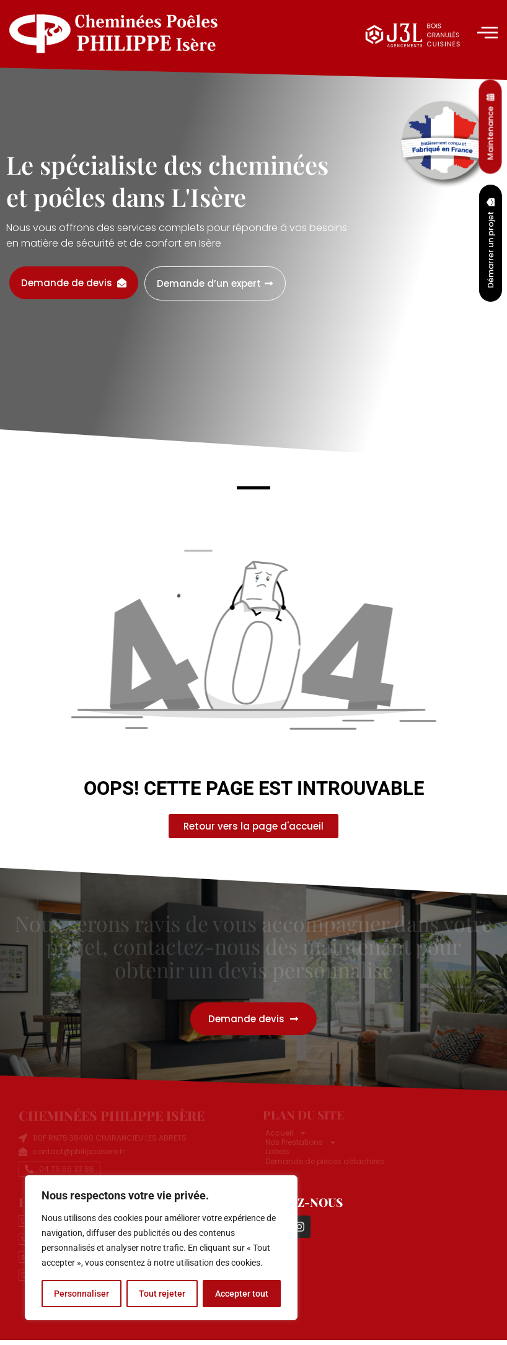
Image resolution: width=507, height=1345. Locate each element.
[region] (161, 1247)
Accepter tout (241, 1294)
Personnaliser (81, 1294)
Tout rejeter (162, 1294)
